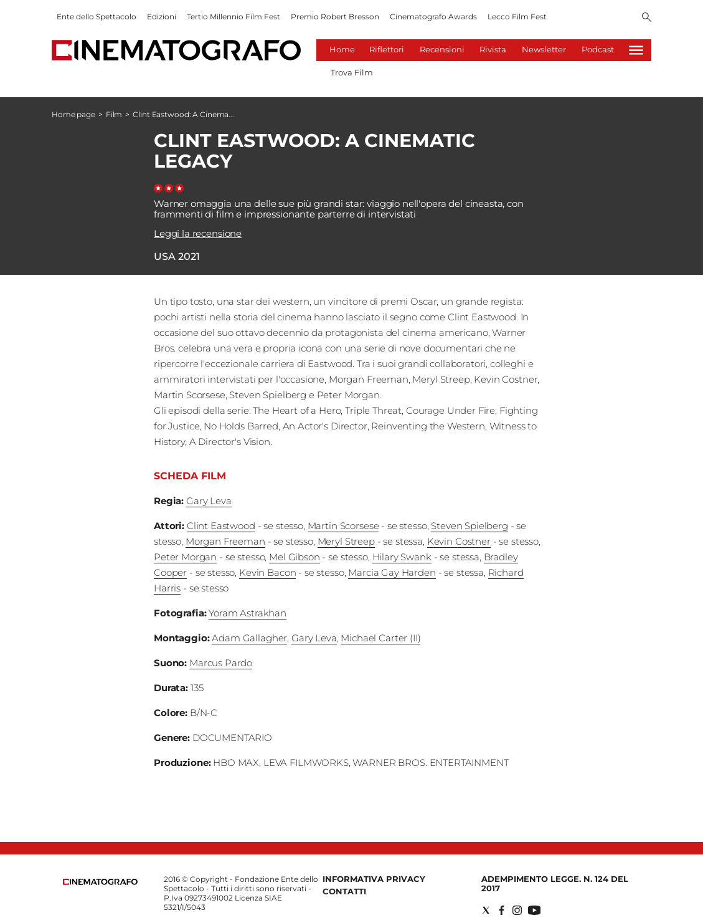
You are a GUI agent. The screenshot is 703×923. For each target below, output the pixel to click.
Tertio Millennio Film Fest (233, 16)
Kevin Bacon (267, 572)
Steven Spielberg (469, 526)
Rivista (492, 49)
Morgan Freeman (225, 541)
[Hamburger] (636, 50)
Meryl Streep (346, 541)
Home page (73, 114)
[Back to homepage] (100, 882)
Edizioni (161, 16)
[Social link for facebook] (501, 910)
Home (342, 49)
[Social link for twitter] (486, 910)
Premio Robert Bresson (335, 16)
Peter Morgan (185, 557)
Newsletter (544, 49)
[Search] (646, 18)
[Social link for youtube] (534, 910)
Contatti (344, 891)
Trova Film (352, 72)
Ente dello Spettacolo (96, 16)
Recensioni (442, 49)
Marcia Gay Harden (391, 572)
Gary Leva (209, 501)
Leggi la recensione (198, 233)
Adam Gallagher (249, 638)
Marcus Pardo (220, 663)
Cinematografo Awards (433, 16)
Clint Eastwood (221, 526)
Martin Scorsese (343, 526)
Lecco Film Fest (517, 16)
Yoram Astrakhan (247, 613)
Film (114, 114)
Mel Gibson (294, 557)
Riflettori (386, 49)
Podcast (598, 49)
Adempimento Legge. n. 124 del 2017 (554, 883)
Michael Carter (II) (380, 638)
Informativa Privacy (374, 879)
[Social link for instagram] (517, 910)
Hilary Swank (402, 557)
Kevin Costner (459, 541)
